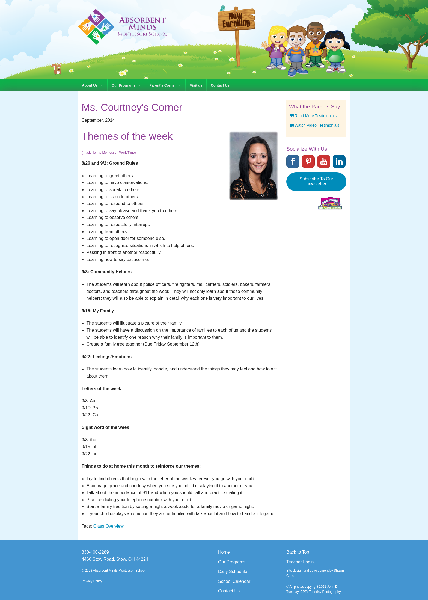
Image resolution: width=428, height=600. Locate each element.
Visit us (196, 85)
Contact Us (220, 85)
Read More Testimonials (313, 116)
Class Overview (108, 526)
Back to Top (297, 552)
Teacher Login (300, 562)
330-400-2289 (95, 552)
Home (224, 552)
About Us (90, 85)
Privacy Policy (92, 581)
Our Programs (123, 85)
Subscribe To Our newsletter (316, 181)
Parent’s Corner (162, 85)
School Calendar (234, 581)
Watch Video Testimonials (314, 125)
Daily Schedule (232, 571)
